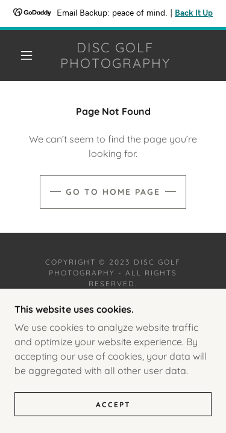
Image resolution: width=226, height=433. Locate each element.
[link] (115, 56)
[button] (26, 55)
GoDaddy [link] (144, 308)
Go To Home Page (113, 191)
